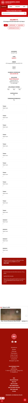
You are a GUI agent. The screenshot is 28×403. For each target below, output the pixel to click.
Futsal (14, 391)
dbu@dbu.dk (15, 372)
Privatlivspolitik (14, 357)
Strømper (20, 88)
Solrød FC (14, 58)
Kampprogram (12, 25)
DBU (14, 378)
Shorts (14, 88)
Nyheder (14, 349)
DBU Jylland (14, 383)
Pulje (14, 67)
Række (14, 62)
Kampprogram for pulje (14, 28)
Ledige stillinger (14, 355)
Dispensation (14, 93)
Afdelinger (14, 351)
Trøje (8, 88)
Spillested (14, 77)
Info (6, 25)
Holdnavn (14, 51)
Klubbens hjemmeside (14, 72)
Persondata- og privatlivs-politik (14, 395)
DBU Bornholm (14, 380)
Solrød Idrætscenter (14, 79)
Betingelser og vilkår (14, 360)
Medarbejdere (14, 353)
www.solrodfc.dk (14, 73)
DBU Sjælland (14, 389)
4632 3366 (6, 263)
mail (14, 261)
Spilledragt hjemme (14, 87)
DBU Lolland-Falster (14, 387)
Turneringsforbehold (14, 98)
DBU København (14, 385)
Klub (14, 56)
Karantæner (20, 25)
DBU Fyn (14, 381)
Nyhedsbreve (14, 347)
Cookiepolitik (14, 358)
